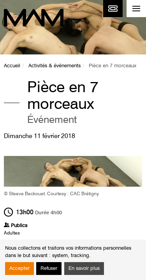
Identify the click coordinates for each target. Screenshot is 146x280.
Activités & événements (54, 65)
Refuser (48, 268)
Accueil (12, 65)
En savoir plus (84, 268)
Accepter (19, 268)
